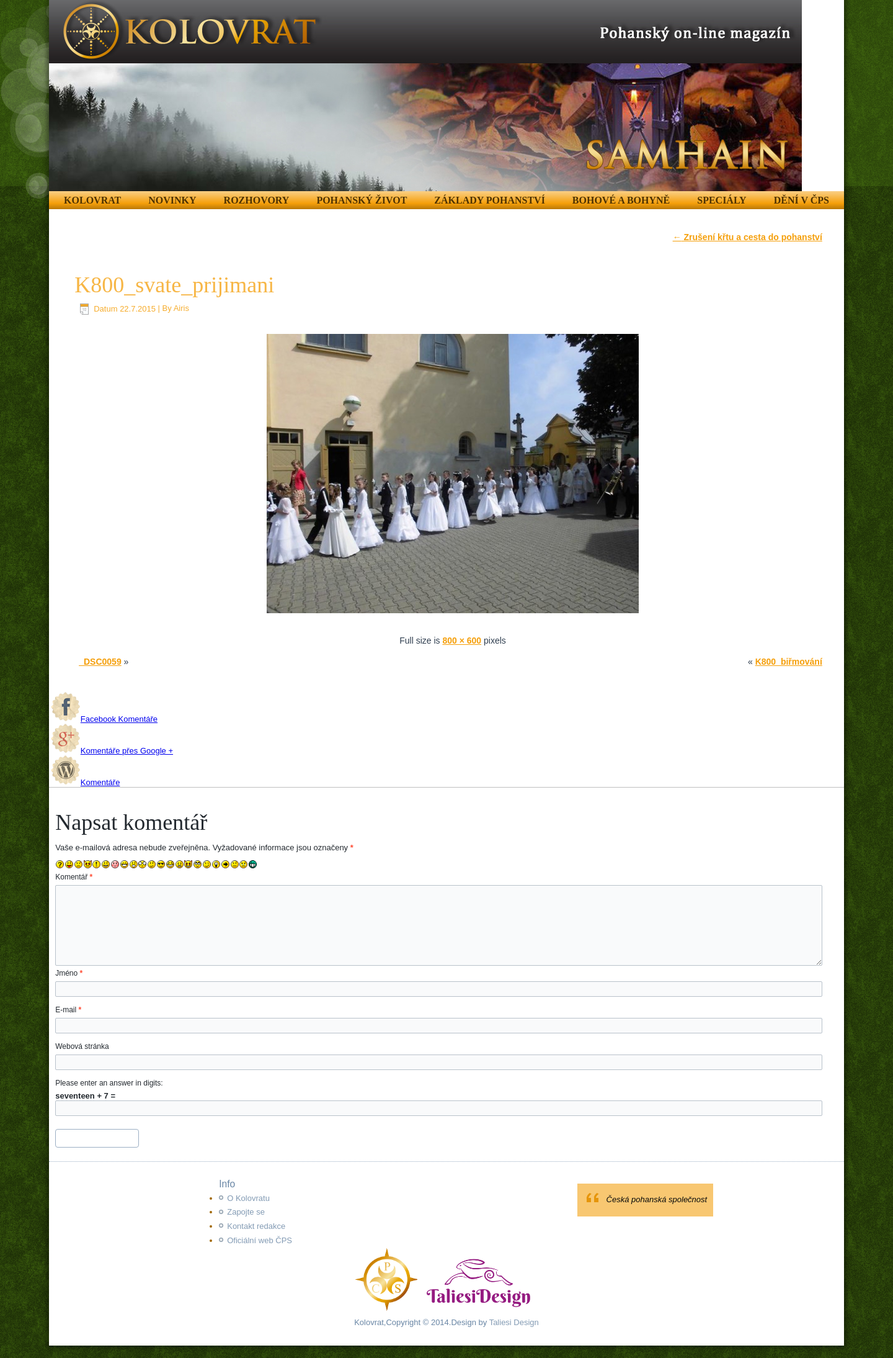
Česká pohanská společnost (657, 1199)
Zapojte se (246, 1211)
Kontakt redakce (256, 1226)
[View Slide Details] (425, 95)
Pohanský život (361, 200)
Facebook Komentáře (104, 719)
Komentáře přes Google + (112, 750)
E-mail (68, 1009)
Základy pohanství (489, 200)
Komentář (73, 877)
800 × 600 (461, 640)
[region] (425, 95)
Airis (181, 308)
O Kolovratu (248, 1198)
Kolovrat (92, 200)
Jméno (68, 973)
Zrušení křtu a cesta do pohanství (747, 237)
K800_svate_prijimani (174, 284)
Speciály (721, 200)
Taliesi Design (513, 1322)
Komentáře (85, 782)
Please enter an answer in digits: (108, 1083)
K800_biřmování (788, 662)
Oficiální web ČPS (259, 1240)
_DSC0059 (100, 662)
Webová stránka (82, 1046)
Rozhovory (257, 200)
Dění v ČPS (801, 200)
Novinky (172, 200)
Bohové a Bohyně (621, 200)
